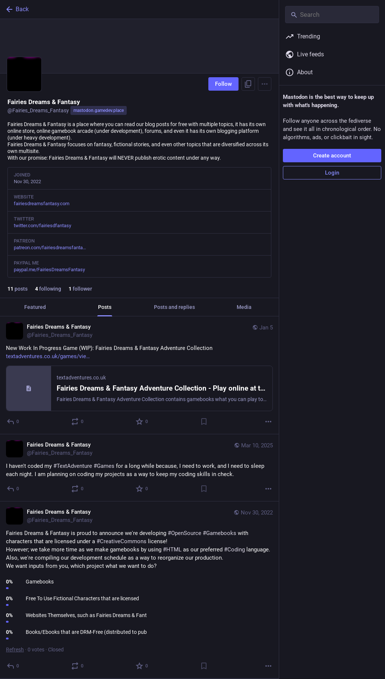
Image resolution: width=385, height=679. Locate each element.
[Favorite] (142, 421)
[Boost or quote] (77, 421)
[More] (268, 421)
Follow (223, 84)
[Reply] (13, 421)
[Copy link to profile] (248, 84)
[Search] (332, 14)
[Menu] (264, 84)
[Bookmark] (203, 421)
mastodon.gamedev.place (98, 110)
